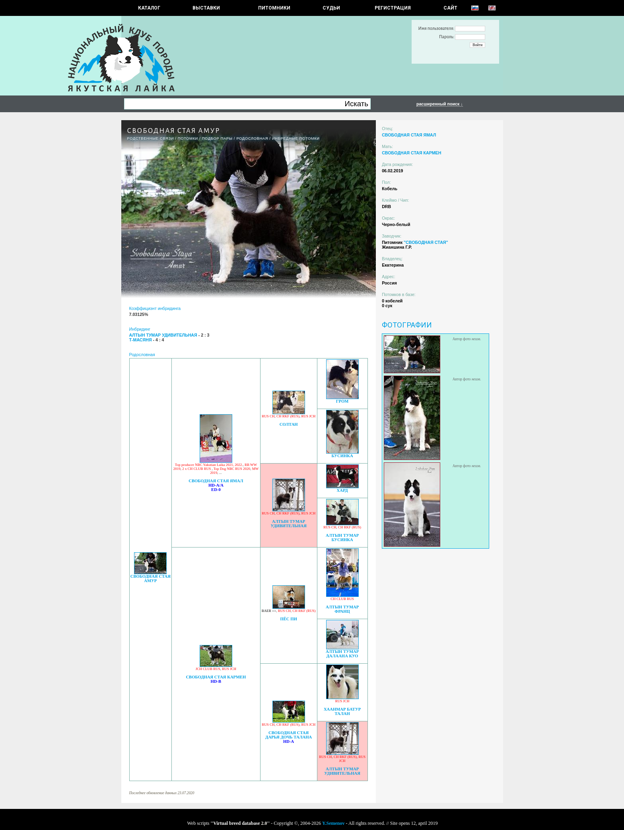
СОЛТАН (289, 424)
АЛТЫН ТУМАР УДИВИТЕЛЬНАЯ (288, 523)
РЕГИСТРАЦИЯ (393, 8)
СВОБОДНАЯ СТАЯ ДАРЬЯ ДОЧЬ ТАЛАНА (288, 735)
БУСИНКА (342, 456)
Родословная (252, 138)
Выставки (206, 8)
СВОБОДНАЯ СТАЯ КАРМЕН (216, 677)
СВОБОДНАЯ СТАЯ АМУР (150, 578)
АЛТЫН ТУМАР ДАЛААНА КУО (342, 653)
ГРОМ (342, 401)
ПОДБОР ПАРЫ (217, 138)
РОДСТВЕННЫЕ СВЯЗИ (150, 138)
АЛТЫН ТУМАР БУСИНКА (342, 537)
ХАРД (342, 490)
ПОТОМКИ (188, 138)
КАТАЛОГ (149, 8)
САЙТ (450, 8)
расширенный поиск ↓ (439, 103)
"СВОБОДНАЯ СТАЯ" (426, 242)
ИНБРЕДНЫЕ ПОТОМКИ (296, 138)
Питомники (274, 8)
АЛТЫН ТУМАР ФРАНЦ (342, 609)
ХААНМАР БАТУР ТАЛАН (342, 711)
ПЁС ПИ (288, 619)
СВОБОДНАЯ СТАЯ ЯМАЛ (216, 481)
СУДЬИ (331, 8)
